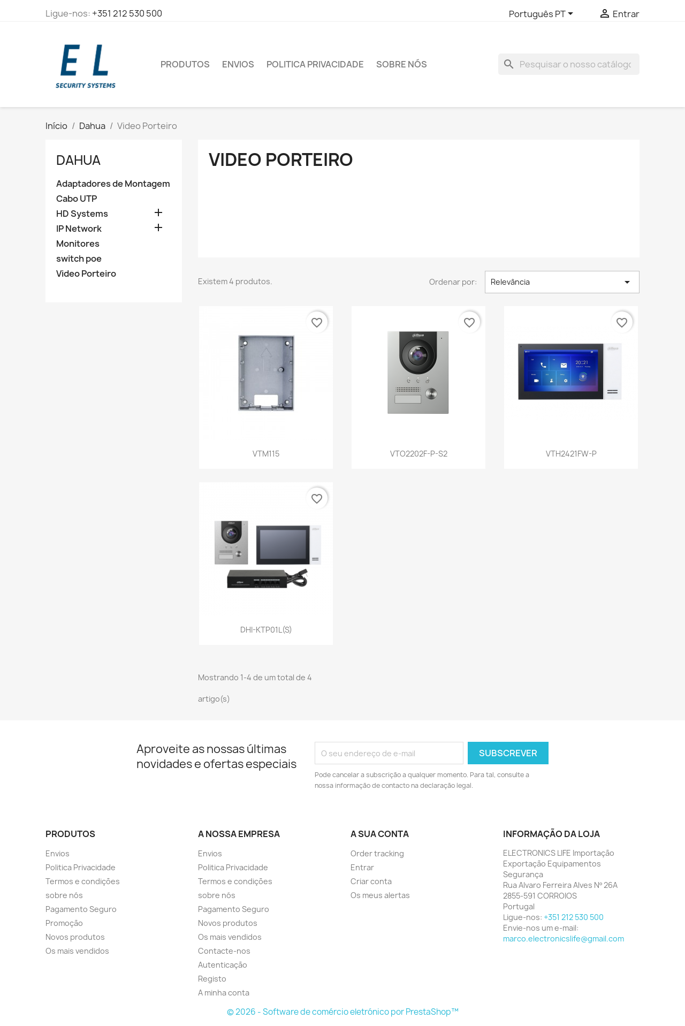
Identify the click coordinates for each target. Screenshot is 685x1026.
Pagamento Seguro (81, 909)
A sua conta (380, 834)
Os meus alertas (380, 895)
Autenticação (222, 965)
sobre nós (401, 64)
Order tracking (377, 853)
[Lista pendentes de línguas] (543, 14)
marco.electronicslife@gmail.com (563, 938)
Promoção (64, 923)
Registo (212, 979)
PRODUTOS (185, 64)
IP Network (79, 228)
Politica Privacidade (315, 64)
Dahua (78, 160)
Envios (238, 64)
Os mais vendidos (77, 951)
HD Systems (82, 213)
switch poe (79, 258)
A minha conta (223, 992)
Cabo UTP (76, 198)
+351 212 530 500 (127, 13)
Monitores (78, 243)
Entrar (362, 867)
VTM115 (266, 454)
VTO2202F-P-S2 (418, 454)
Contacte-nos (224, 951)
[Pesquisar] (569, 64)
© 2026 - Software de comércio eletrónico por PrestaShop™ (343, 1011)
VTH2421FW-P (571, 454)
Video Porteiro (86, 273)
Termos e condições (82, 881)
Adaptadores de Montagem (113, 183)
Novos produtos (75, 937)
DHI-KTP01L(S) (266, 630)
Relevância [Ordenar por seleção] (562, 282)
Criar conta (371, 881)
